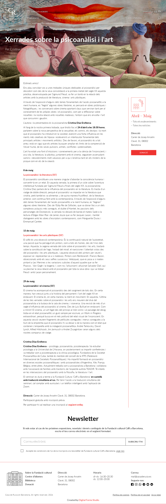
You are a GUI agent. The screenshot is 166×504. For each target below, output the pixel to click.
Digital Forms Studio (89, 500)
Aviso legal (156, 494)
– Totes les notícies (140, 125)
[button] (39, 12)
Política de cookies (121, 494)
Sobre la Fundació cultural (38, 472)
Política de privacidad (140, 494)
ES (155, 11)
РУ (159, 11)
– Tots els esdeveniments (143, 121)
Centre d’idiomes (34, 476)
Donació (29, 484)
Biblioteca (30, 480)
